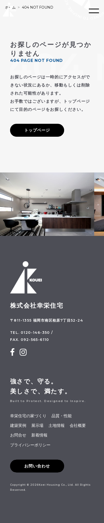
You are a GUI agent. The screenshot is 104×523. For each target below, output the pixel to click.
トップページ (37, 130)
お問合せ (18, 435)
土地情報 (56, 425)
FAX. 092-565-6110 (29, 339)
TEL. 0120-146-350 (30, 332)
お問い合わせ (37, 466)
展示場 (37, 425)
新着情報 (39, 435)
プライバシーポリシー (30, 445)
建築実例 (18, 425)
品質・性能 (61, 415)
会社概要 (78, 425)
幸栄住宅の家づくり (28, 415)
